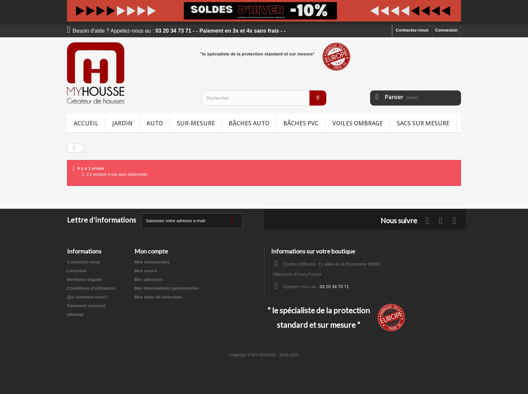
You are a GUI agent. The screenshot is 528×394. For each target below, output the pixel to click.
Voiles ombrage (357, 123)
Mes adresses (148, 279)
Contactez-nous (412, 30)
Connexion (446, 30)
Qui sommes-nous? (87, 297)
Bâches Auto (249, 123)
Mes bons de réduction (158, 297)
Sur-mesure (196, 123)
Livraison (77, 270)
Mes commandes (152, 262)
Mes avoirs (145, 270)
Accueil (86, 123)
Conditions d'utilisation (91, 288)
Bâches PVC (301, 123)
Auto (154, 123)
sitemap (75, 314)
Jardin (122, 123)
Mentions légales (84, 279)
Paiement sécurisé (86, 305)
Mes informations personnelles (166, 288)
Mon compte (151, 251)
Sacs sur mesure (423, 123)
